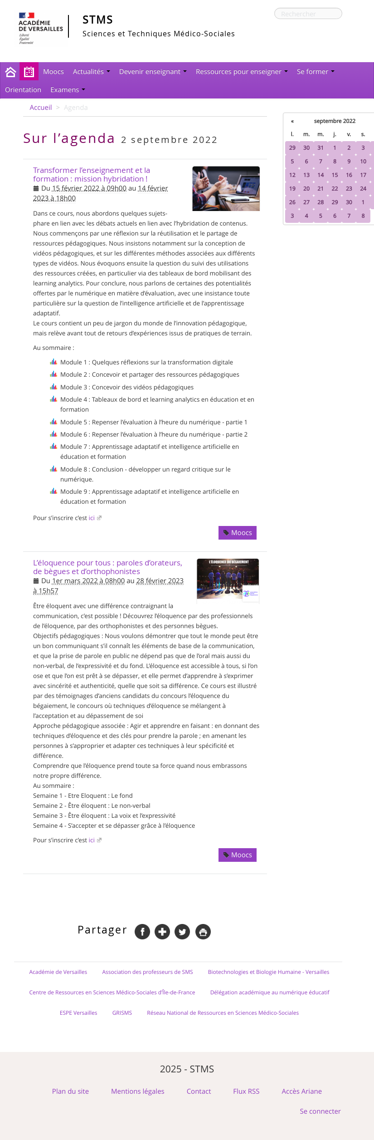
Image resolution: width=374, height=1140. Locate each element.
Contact (199, 1091)
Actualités (91, 71)
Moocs (53, 71)
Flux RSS (246, 1091)
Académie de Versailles (58, 972)
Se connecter (320, 1111)
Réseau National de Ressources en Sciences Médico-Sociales (223, 1013)
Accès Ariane (302, 1091)
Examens (67, 89)
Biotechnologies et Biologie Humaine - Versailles (269, 972)
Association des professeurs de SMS (147, 972)
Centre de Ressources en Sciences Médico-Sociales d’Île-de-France (112, 992)
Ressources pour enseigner (242, 71)
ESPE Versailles (78, 1013)
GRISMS (122, 1013)
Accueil (41, 107)
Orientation (23, 89)
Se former (316, 71)
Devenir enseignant (153, 71)
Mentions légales (138, 1091)
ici (92, 518)
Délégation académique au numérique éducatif (270, 992)
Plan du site (70, 1091)
